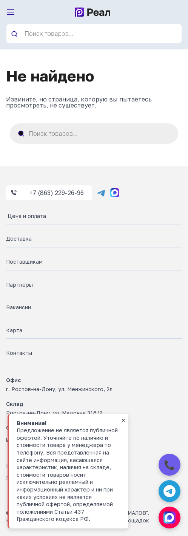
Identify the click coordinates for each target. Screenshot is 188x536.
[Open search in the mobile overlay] (94, 33)
